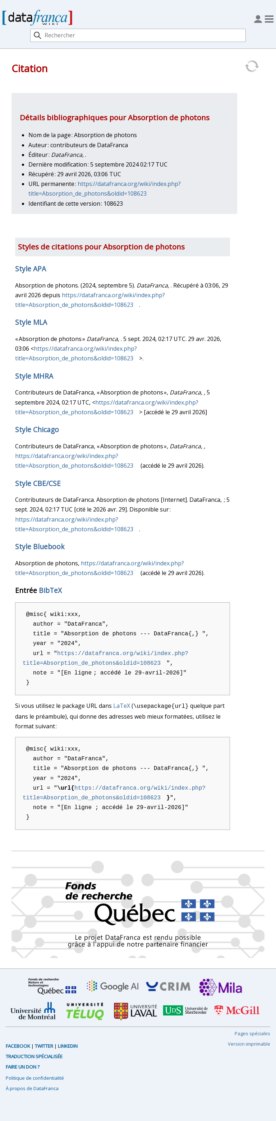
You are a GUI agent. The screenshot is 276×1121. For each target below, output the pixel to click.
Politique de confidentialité (35, 1077)
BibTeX (50, 590)
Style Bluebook (40, 546)
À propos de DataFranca (32, 1087)
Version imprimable (249, 1043)
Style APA (30, 269)
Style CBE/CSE (38, 483)
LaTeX (121, 706)
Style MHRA (34, 376)
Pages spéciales (252, 1032)
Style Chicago (37, 429)
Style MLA (31, 322)
